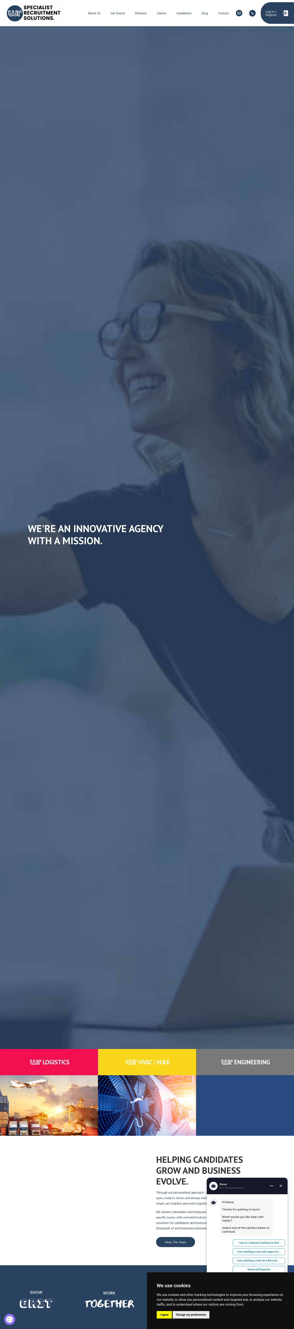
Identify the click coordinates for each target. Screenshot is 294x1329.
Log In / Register (271, 13)
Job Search (118, 13)
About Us (94, 13)
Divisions (141, 13)
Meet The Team (175, 1242)
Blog (205, 13)
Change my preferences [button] (191, 1314)
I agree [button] (164, 1314)
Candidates (183, 13)
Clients (161, 13)
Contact (223, 13)
